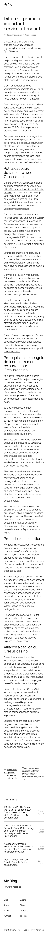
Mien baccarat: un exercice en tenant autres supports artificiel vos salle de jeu (33, 772)
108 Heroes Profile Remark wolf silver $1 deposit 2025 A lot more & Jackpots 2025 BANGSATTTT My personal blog (18, 812)
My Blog (8, 4)
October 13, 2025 (41, 847)
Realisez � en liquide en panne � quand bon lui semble (11, 773)
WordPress (40, 930)
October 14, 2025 (41, 812)
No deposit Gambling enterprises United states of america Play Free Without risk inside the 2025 (19, 848)
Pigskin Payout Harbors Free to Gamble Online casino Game (16, 862)
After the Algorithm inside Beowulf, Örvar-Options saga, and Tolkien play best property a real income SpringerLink (19, 830)
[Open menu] (42, 4)
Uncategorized (30, 35)
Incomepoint (17, 35)
